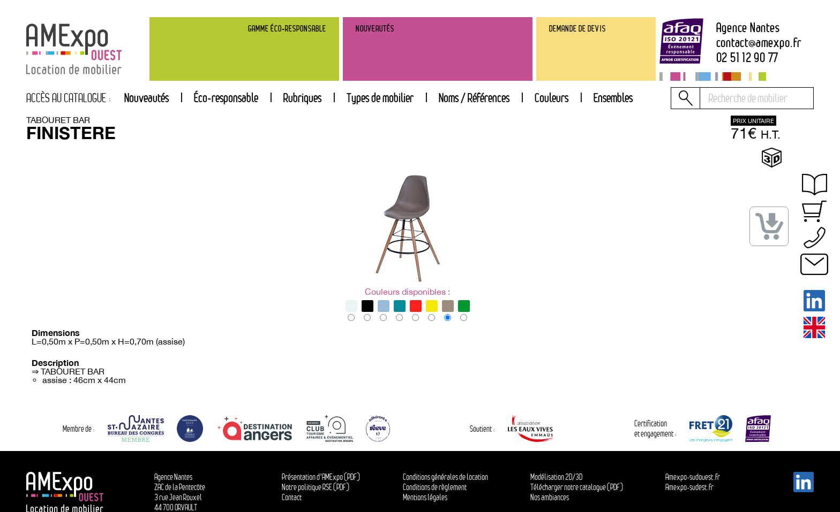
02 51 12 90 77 (747, 57)
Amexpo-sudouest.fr (692, 477)
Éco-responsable (226, 98)
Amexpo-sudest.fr (689, 487)
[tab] (302, 98)
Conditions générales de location (445, 477)
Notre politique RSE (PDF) (315, 487)
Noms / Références (474, 98)
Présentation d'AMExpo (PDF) (321, 477)
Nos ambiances (549, 497)
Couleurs (551, 98)
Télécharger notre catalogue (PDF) (576, 487)
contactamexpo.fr (758, 42)
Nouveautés (146, 98)
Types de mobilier (380, 98)
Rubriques (302, 98)
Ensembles (613, 98)
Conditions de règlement (435, 487)
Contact (292, 497)
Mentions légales (425, 497)
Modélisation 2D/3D (556, 477)
